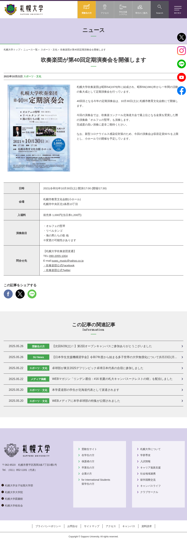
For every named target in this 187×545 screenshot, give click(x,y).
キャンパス (128, 526)
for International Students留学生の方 (96, 481)
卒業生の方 (88, 467)
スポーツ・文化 (49, 49)
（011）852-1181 (17, 469)
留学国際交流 (148, 479)
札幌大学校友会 (14, 505)
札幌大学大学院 (14, 492)
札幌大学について (150, 449)
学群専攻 (145, 455)
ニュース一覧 (30, 49)
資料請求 (147, 526)
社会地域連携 (148, 473)
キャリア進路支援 (150, 467)
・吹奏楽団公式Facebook (59, 265)
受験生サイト (89, 449)
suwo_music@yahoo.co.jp (68, 260)
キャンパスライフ (150, 485)
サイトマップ (91, 526)
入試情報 (145, 461)
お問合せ (72, 526)
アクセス (111, 526)
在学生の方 (88, 455)
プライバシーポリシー (48, 526)
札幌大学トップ (12, 49)
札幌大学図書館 (14, 498)
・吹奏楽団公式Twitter (56, 270)
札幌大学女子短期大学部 (19, 485)
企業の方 (87, 473)
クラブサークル (149, 492)
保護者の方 (88, 461)
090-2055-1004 (58, 255)
